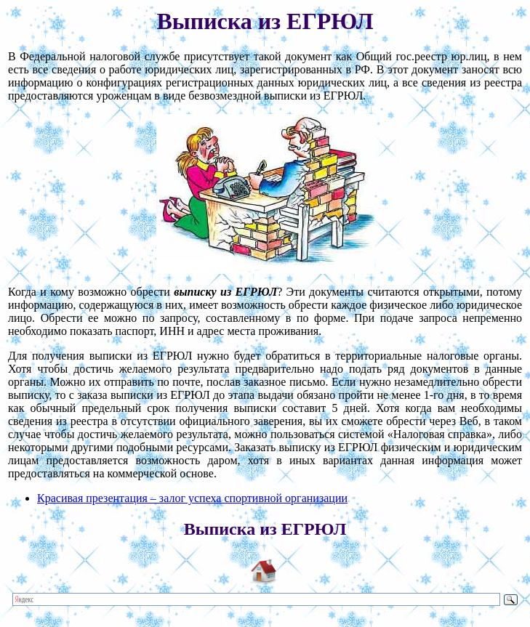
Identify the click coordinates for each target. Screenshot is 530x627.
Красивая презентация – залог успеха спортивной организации (192, 498)
